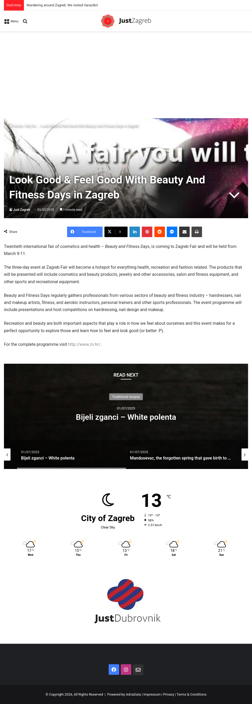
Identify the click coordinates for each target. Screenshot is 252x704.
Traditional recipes (126, 397)
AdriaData (133, 694)
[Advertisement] (126, 71)
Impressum (151, 694)
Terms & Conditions (191, 694)
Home (15, 126)
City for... (32, 126)
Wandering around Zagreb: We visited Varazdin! (62, 5)
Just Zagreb (21, 210)
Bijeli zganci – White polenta (126, 417)
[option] (126, 416)
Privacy (168, 694)
